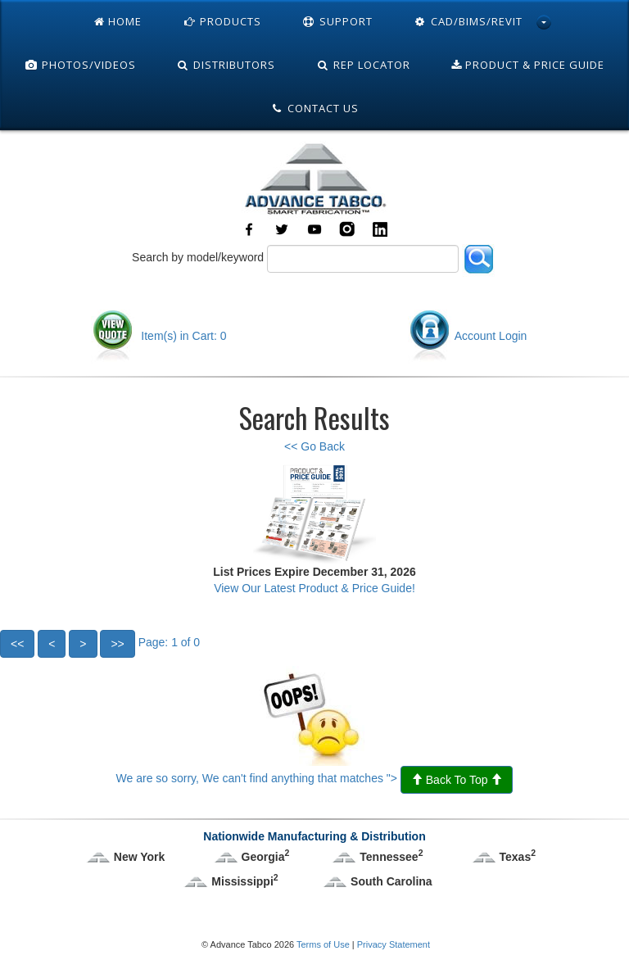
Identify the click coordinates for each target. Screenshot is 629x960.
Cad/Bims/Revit (468, 21)
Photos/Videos (80, 64)
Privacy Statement (393, 944)
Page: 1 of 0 (100, 642)
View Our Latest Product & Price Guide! (314, 588)
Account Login (467, 335)
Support (337, 21)
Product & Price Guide (527, 64)
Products (222, 21)
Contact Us (314, 108)
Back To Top (457, 779)
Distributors (226, 64)
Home (118, 21)
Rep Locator (363, 64)
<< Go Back (314, 446)
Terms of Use (323, 944)
